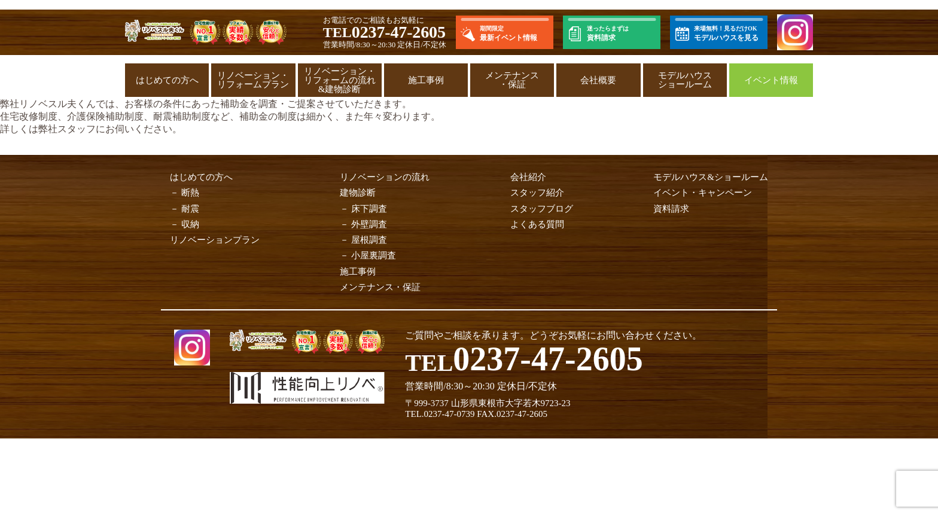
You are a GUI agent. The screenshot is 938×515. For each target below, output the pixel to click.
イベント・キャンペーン (702, 192)
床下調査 (369, 209)
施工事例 (426, 80)
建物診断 (358, 192)
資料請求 (671, 209)
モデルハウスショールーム (685, 80)
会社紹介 (528, 177)
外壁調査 (369, 224)
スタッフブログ (541, 209)
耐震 (190, 209)
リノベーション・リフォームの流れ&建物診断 (340, 80)
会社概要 (598, 80)
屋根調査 (369, 240)
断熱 (190, 192)
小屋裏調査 (373, 255)
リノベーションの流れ (385, 177)
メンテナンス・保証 (512, 80)
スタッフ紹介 (537, 192)
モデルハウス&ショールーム (710, 177)
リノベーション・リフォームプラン (253, 80)
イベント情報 (771, 80)
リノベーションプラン (215, 240)
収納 (190, 224)
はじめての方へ (167, 80)
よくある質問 (537, 224)
